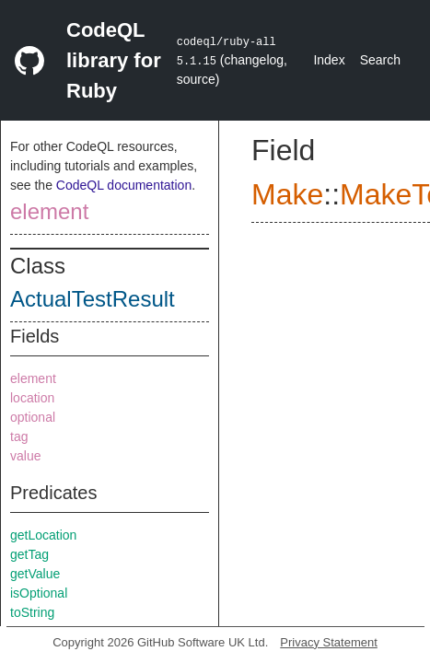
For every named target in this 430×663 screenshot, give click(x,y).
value (25, 455)
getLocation (43, 535)
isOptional (38, 593)
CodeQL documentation (124, 185)
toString (32, 612)
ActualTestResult (92, 298)
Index (328, 59)
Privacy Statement (329, 642)
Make (287, 194)
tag (19, 436)
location (32, 397)
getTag (29, 554)
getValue (35, 573)
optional (32, 417)
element (49, 211)
